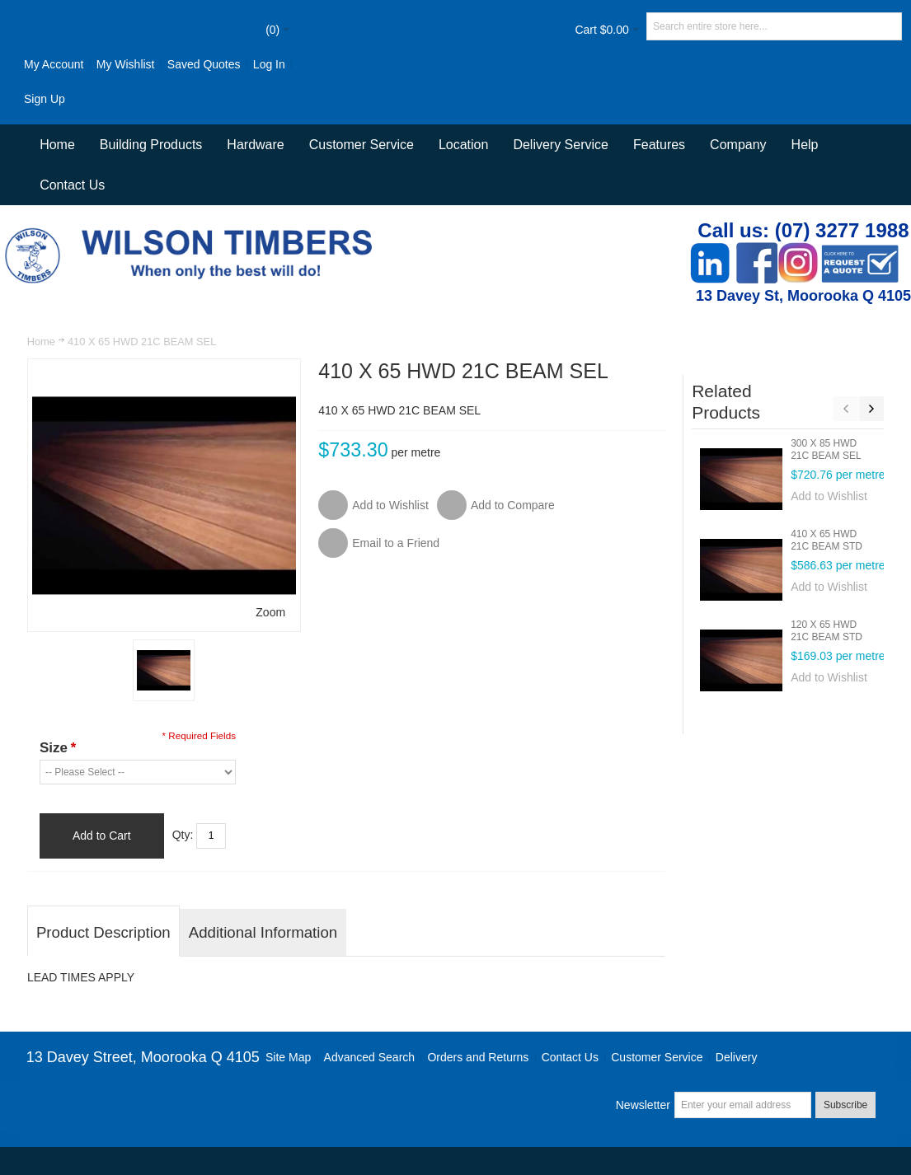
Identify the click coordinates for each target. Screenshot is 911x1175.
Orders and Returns (477, 1057)
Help (805, 145)
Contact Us (72, 185)
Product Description (103, 932)
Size (58, 747)
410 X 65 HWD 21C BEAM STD (826, 540)
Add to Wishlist (829, 496)
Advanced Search (370, 1057)
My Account (53, 64)
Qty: (183, 834)
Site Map (288, 1057)
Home (41, 341)
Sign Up (44, 98)
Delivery (737, 1057)
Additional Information (263, 932)
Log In (269, 64)
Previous (846, 408)
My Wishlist (125, 64)
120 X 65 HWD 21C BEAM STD (826, 631)
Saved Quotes (204, 64)
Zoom (270, 612)
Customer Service (656, 1057)
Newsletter (643, 1105)
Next (871, 408)
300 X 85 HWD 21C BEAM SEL (826, 449)
